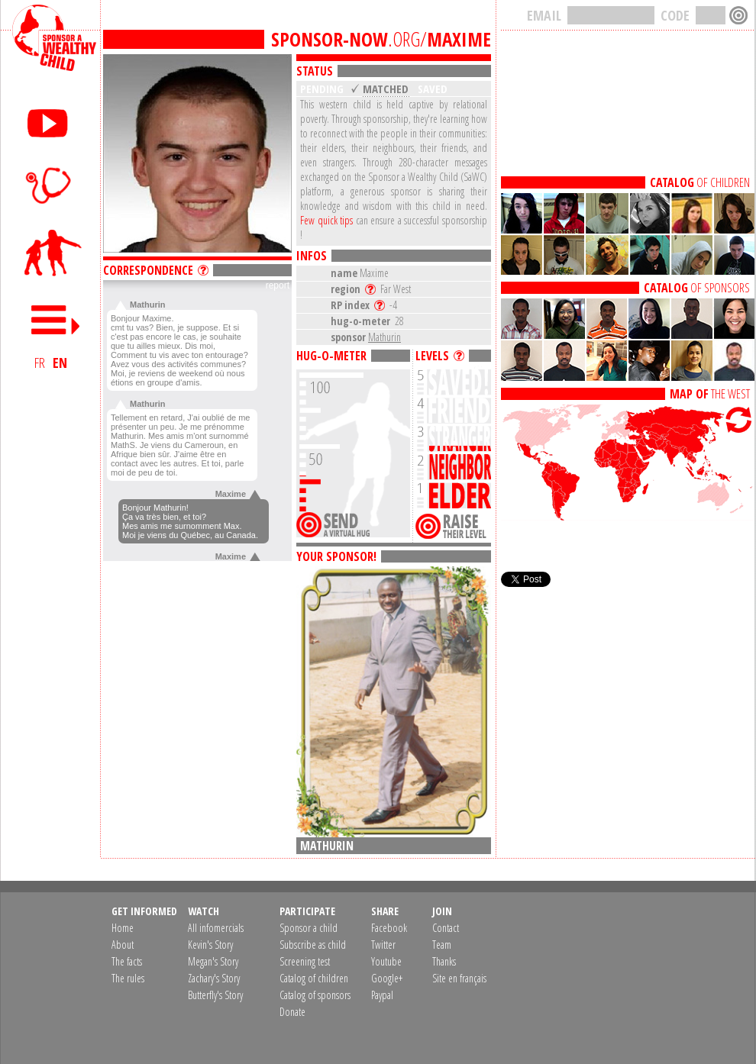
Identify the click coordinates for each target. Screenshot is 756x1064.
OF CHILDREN (700, 182)
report (277, 285)
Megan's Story (213, 961)
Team (441, 944)
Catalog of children (313, 978)
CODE (675, 15)
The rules (127, 978)
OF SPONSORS (697, 288)
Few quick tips (326, 220)
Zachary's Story (214, 978)
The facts (126, 961)
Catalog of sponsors (315, 995)
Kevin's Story (210, 944)
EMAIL (544, 15)
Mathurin (384, 337)
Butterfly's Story (215, 995)
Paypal (382, 995)
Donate (292, 1011)
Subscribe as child (312, 944)
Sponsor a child (308, 928)
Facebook (389, 928)
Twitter (383, 944)
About (122, 944)
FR (39, 362)
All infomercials (216, 928)
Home (122, 928)
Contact (445, 928)
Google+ (386, 978)
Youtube (386, 961)
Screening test (304, 961)
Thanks (444, 961)
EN (60, 362)
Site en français (459, 978)
